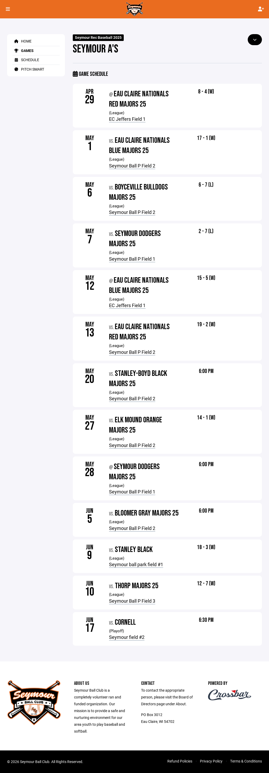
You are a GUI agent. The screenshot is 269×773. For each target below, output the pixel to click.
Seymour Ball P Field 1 (132, 259)
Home (22, 41)
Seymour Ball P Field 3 (132, 601)
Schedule (25, 59)
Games (23, 50)
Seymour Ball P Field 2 (132, 165)
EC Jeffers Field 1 (127, 119)
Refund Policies (179, 761)
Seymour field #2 (126, 637)
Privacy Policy (211, 761)
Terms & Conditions (246, 761)
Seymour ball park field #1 (136, 564)
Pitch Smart (28, 69)
